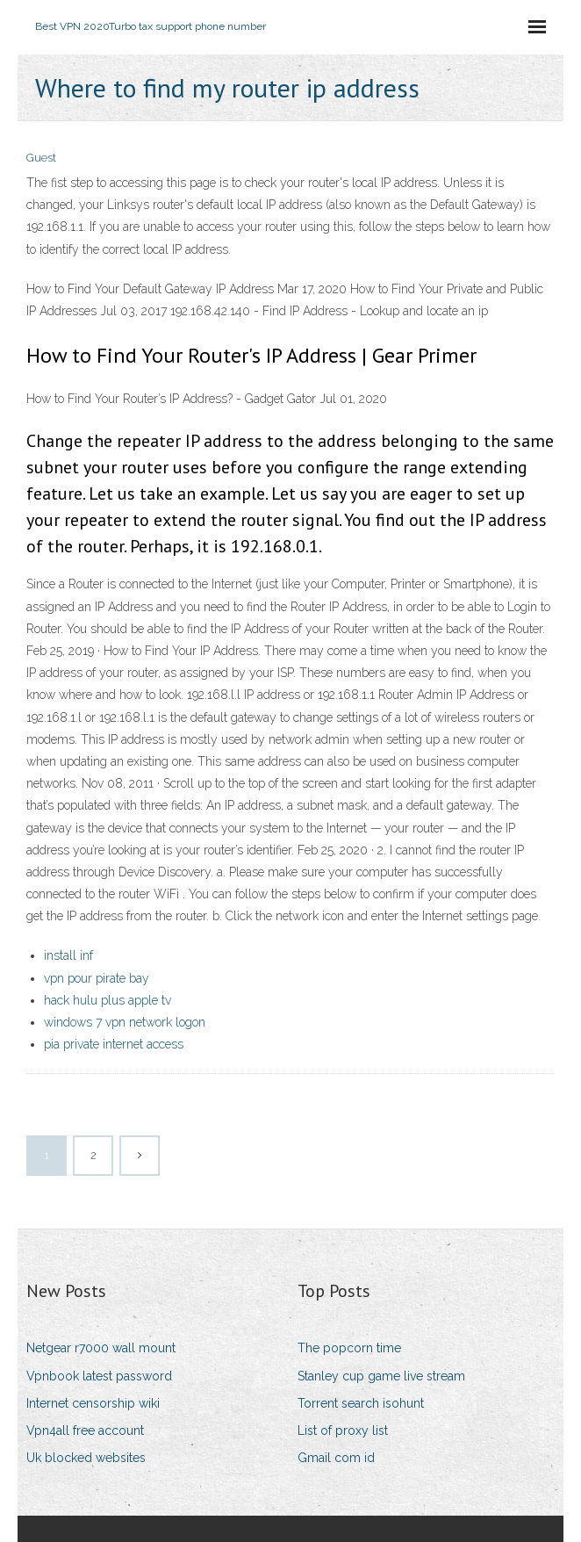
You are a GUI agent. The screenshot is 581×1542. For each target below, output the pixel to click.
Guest (41, 157)
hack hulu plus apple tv (107, 1000)
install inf (68, 955)
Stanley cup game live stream (381, 1376)
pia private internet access (113, 1044)
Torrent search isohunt (361, 1403)
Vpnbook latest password (99, 1376)
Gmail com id (336, 1458)
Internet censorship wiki (93, 1403)
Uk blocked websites (86, 1458)
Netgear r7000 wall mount (101, 1348)
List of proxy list (343, 1430)
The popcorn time (349, 1348)
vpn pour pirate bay (96, 978)
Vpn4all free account (85, 1430)
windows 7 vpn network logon (124, 1022)
